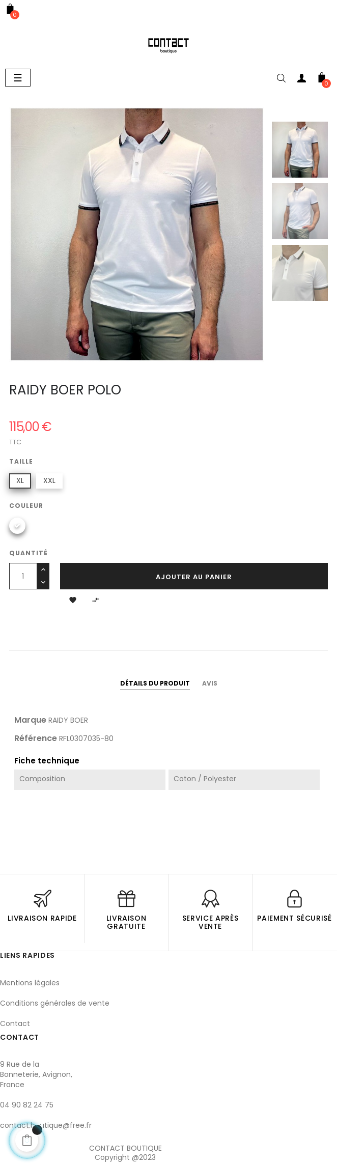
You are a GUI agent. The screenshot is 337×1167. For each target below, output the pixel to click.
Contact (15, 1023)
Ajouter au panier (194, 577)
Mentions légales (30, 983)
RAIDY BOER (68, 720)
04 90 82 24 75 (26, 1105)
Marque (30, 720)
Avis (209, 683)
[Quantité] (23, 576)
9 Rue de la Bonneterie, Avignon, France (36, 1074)
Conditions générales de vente (54, 1003)
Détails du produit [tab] (155, 683)
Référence (35, 738)
